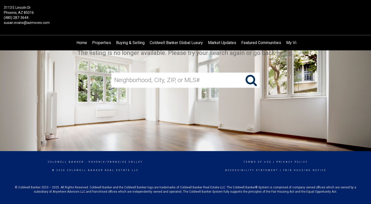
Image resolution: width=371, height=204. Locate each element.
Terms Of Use (258, 162)
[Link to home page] (185, 11)
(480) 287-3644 (16, 18)
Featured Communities (261, 42)
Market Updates (222, 42)
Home (81, 42)
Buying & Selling (130, 42)
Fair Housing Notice (304, 170)
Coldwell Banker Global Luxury (176, 42)
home (284, 52)
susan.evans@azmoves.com (27, 23)
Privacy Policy (292, 162)
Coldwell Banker (66, 162)
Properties (101, 42)
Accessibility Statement (251, 170)
